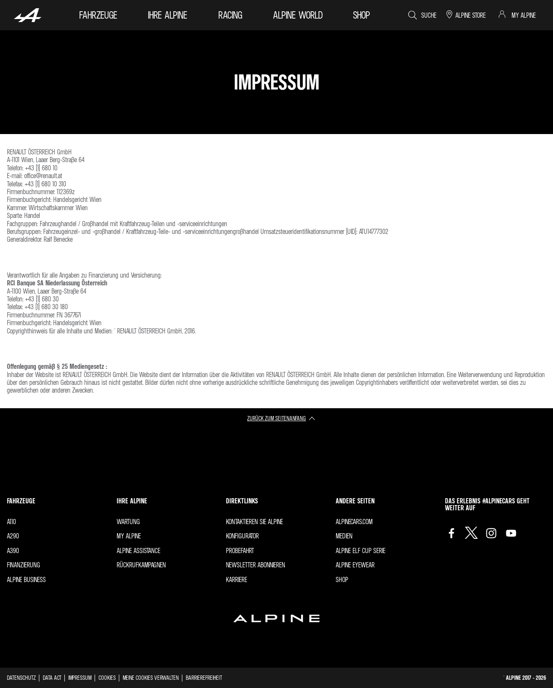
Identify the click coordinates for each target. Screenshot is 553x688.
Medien (344, 535)
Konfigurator (242, 535)
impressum (80, 677)
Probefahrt (240, 550)
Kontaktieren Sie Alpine (254, 521)
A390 (13, 550)
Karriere (236, 579)
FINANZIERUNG (23, 564)
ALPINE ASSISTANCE (138, 550)
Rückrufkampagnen (141, 564)
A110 (11, 521)
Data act (52, 677)
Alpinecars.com (354, 521)
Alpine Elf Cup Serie (360, 550)
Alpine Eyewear (355, 564)
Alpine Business (26, 579)
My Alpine (129, 535)
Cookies (107, 677)
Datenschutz (21, 677)
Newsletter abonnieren (255, 564)
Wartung (128, 521)
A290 (13, 535)
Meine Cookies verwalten (151, 678)
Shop (342, 579)
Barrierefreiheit (204, 677)
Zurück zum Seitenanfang (276, 418)
